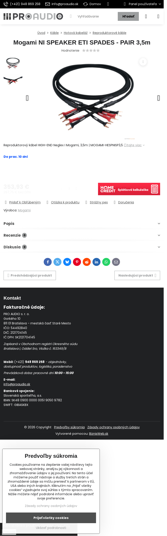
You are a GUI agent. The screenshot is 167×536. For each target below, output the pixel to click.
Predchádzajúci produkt (30, 275)
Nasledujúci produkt (137, 275)
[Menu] (158, 16)
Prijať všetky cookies (51, 518)
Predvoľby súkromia (69, 427)
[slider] (91, 50)
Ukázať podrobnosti (51, 528)
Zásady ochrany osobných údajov (113, 427)
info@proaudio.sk (17, 384)
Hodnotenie (70, 50)
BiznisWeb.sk (98, 433)
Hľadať (128, 16)
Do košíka (120, 171)
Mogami (24, 210)
